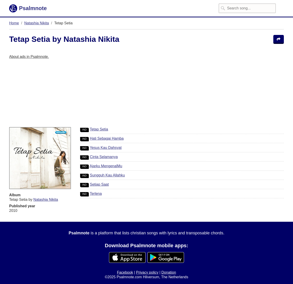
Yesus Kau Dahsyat (106, 148)
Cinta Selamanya (104, 157)
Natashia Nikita (36, 23)
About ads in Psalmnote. (29, 57)
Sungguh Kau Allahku (107, 175)
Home (14, 23)
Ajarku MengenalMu (106, 166)
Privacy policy (147, 272)
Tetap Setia (99, 129)
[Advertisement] (146, 95)
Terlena (96, 194)
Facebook (125, 272)
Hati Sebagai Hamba (107, 138)
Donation (168, 272)
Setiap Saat (99, 184)
